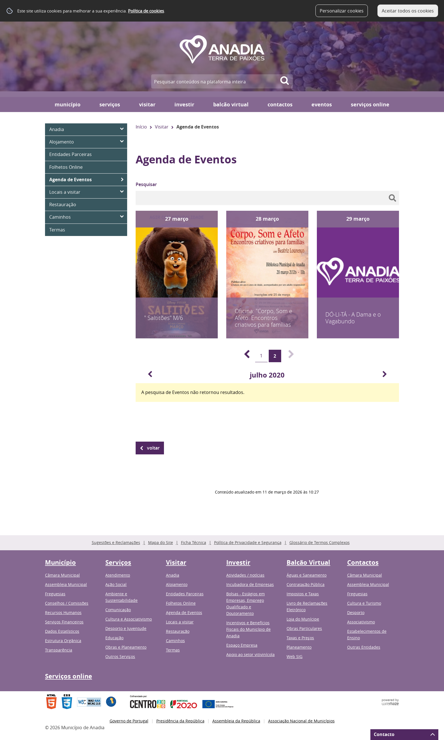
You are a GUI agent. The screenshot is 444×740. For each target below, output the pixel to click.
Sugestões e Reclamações (116, 542)
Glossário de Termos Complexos (319, 542)
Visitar (147, 104)
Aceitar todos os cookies (408, 11)
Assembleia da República (236, 721)
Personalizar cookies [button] (342, 11)
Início (141, 127)
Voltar (153, 448)
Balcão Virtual (231, 104)
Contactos (280, 104)
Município (67, 104)
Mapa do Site (160, 542)
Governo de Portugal (129, 721)
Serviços (109, 104)
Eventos (321, 104)
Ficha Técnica (193, 542)
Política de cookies (146, 11)
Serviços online (370, 104)
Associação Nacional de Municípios (301, 721)
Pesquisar (146, 184)
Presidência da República (180, 721)
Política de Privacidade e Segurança (247, 542)
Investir (184, 104)
